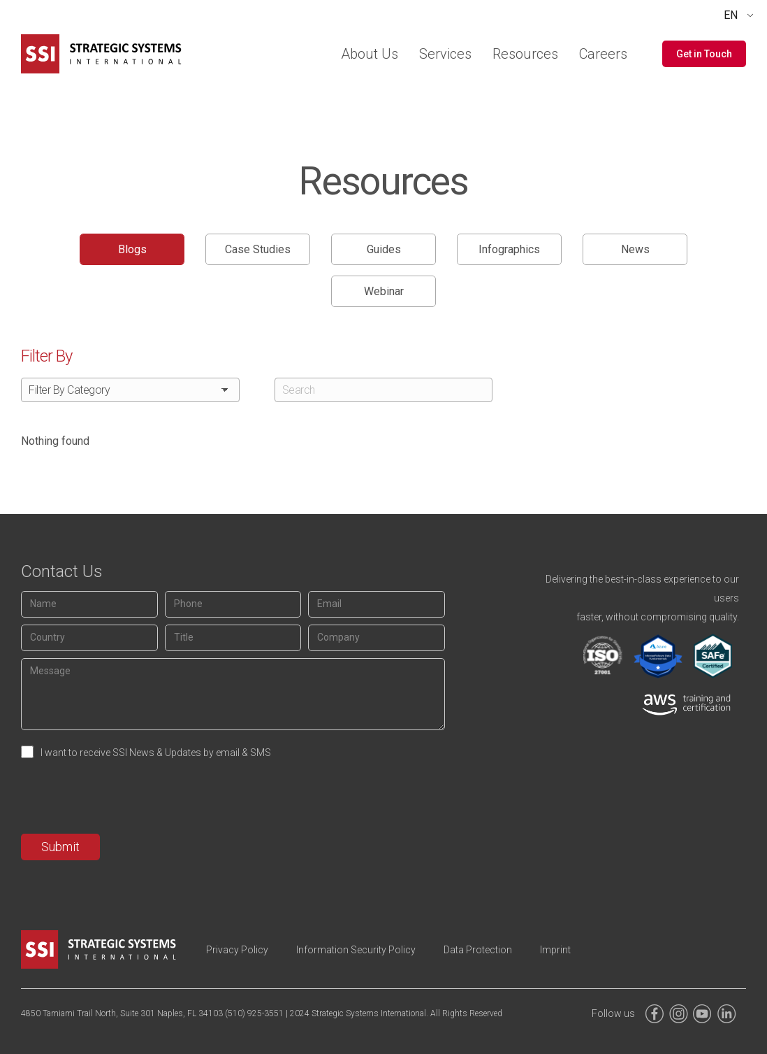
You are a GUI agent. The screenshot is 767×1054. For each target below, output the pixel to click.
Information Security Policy (356, 949)
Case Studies (258, 249)
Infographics (509, 249)
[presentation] (127, 799)
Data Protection (478, 949)
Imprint (555, 949)
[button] (704, 54)
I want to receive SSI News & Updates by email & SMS (156, 752)
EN (731, 15)
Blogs (132, 249)
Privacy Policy (237, 949)
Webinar (384, 291)
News (635, 249)
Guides (384, 249)
